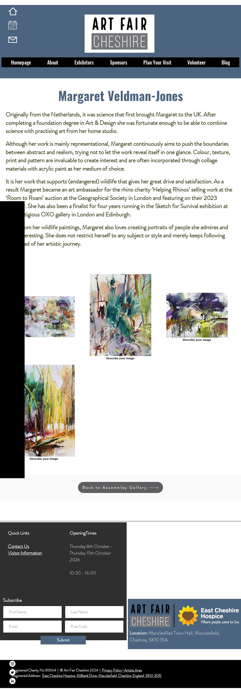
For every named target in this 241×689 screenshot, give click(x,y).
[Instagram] (12, 664)
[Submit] (63, 640)
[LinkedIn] (12, 681)
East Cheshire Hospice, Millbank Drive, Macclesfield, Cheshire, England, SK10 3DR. (102, 675)
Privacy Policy (112, 670)
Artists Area (133, 670)
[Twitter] (12, 672)
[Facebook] (12, 655)
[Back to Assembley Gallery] (120, 487)
